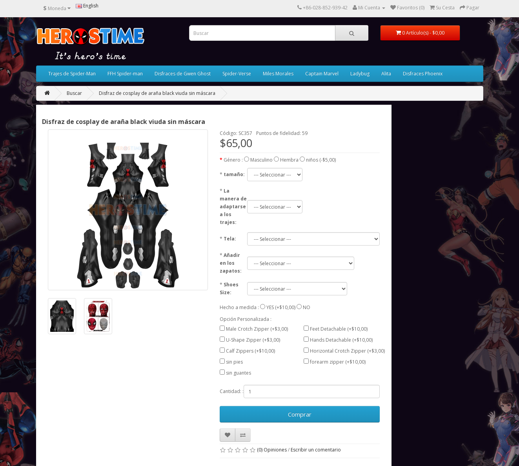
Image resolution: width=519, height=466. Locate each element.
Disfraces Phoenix (423, 73)
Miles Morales (278, 73)
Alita (386, 73)
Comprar (299, 414)
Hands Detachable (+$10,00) (341, 340)
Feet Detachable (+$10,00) (339, 329)
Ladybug (360, 73)
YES (270, 307)
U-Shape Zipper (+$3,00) (253, 340)
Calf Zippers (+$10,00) (250, 351)
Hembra (289, 160)
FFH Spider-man (125, 73)
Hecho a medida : (239, 307)
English (87, 5)
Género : (233, 160)
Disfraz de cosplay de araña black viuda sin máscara (157, 93)
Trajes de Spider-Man (72, 73)
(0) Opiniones (272, 449)
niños (312, 160)
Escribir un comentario (316, 449)
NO (306, 307)
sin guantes (238, 373)
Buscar (74, 93)
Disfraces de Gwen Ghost (183, 73)
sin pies (234, 362)
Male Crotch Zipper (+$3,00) (257, 329)
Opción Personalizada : (245, 319)
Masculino (261, 160)
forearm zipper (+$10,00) (338, 362)
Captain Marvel (322, 73)
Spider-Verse (236, 73)
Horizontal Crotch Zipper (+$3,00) (347, 351)
